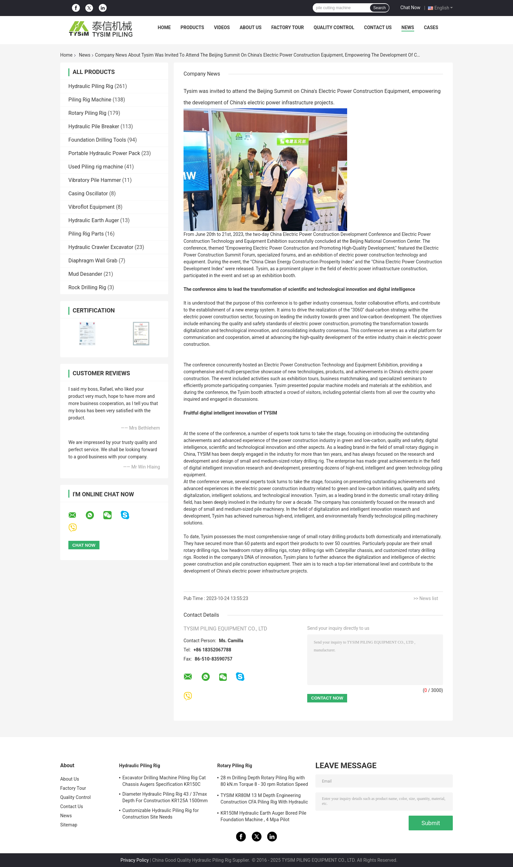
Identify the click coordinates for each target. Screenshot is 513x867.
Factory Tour (287, 27)
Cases (431, 27)
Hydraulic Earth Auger (93, 220)
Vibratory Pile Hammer (94, 180)
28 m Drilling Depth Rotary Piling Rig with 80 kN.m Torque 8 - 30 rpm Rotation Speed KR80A (264, 782)
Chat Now (410, 7)
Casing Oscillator (88, 193)
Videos (222, 27)
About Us (250, 27)
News (407, 27)
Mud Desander (85, 274)
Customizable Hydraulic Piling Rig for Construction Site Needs (160, 814)
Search (379, 8)
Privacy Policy (134, 860)
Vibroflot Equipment (91, 207)
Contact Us (378, 27)
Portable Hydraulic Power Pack (104, 153)
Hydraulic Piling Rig (90, 86)
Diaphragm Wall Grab (92, 260)
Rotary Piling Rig (87, 113)
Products (192, 27)
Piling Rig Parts (86, 234)
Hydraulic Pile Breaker (93, 126)
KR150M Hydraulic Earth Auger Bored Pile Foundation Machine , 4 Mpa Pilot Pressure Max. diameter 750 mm (263, 817)
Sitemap (68, 824)
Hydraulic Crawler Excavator (100, 247)
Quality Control (334, 27)
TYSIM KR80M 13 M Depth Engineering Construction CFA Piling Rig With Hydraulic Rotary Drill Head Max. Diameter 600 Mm (264, 799)
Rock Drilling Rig (87, 287)
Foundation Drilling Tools (97, 140)
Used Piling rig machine (95, 167)
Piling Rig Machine (89, 100)
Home (164, 27)
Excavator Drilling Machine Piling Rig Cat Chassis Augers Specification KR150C (164, 781)
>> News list (426, 598)
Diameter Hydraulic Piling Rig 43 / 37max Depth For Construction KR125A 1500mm (165, 797)
